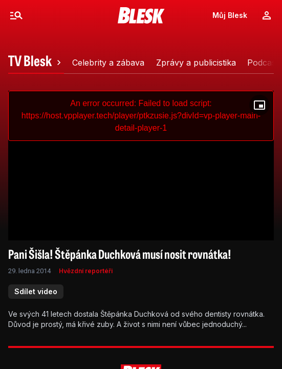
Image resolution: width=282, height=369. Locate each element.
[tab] (36, 62)
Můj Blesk (229, 15)
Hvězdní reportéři (86, 271)
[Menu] (16, 15)
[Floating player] (259, 105)
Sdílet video (35, 291)
